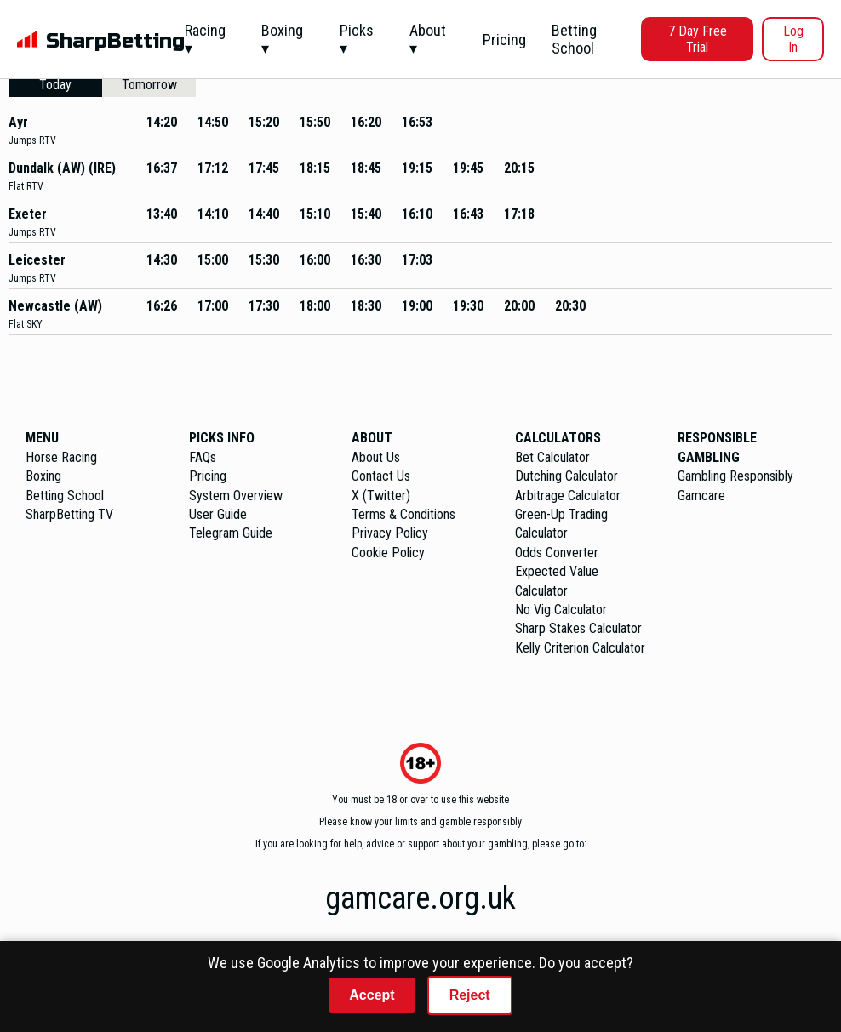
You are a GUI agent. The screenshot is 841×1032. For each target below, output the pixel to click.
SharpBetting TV (69, 514)
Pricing (504, 39)
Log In (793, 39)
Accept (371, 995)
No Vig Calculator (561, 610)
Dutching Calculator (566, 476)
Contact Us (381, 476)
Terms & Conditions (403, 514)
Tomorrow (149, 85)
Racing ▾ (205, 39)
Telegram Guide (230, 533)
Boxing (43, 476)
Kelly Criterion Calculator (580, 648)
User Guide (218, 514)
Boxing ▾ (282, 39)
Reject (469, 995)
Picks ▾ (357, 39)
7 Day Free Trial (697, 39)
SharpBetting (115, 41)
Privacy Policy (390, 533)
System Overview (236, 495)
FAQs (202, 457)
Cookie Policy (388, 553)
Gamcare (701, 495)
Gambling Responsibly (735, 476)
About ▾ (427, 39)
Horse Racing (61, 457)
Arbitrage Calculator (568, 495)
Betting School (574, 39)
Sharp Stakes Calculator (578, 628)
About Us (376, 457)
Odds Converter (556, 553)
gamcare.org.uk (420, 898)
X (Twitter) (381, 495)
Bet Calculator (552, 457)
